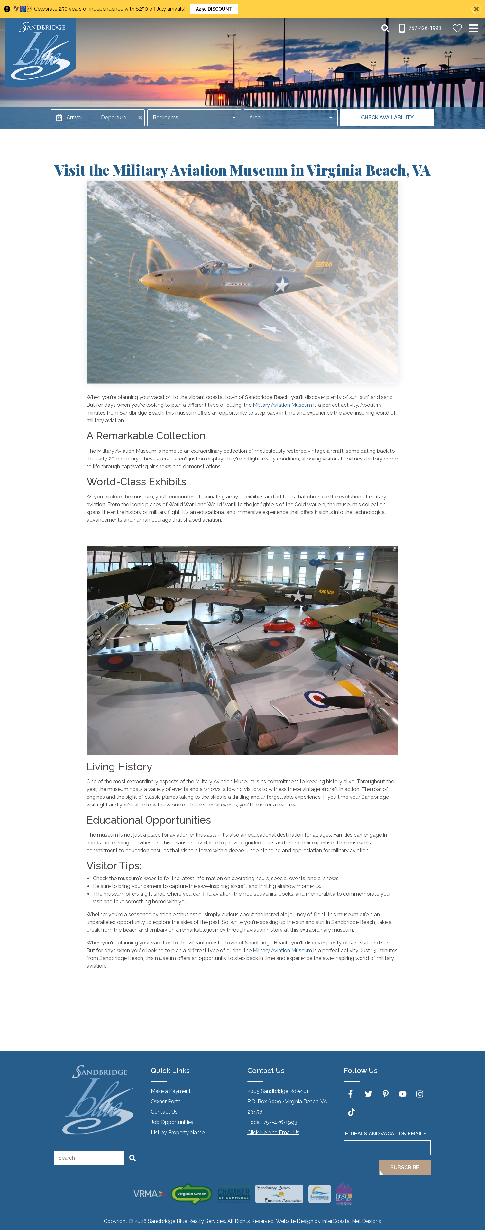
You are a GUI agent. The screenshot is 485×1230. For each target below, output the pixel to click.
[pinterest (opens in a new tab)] (385, 1094)
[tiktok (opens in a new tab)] (351, 1112)
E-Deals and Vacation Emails (385, 1134)
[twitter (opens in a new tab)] (368, 1094)
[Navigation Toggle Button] (473, 28)
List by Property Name (178, 1132)
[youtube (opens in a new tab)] (402, 1094)
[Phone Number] (419, 28)
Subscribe (404, 1167)
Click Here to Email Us (273, 1132)
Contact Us (164, 1112)
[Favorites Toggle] (457, 28)
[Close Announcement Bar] (476, 9)
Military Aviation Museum (282, 405)
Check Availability (387, 117)
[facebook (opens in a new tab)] (351, 1094)
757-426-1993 (280, 1122)
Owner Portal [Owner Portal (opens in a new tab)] (166, 1101)
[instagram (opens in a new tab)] (419, 1094)
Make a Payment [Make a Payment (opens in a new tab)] (171, 1091)
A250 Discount (214, 9)
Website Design (294, 1221)
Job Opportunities (172, 1122)
